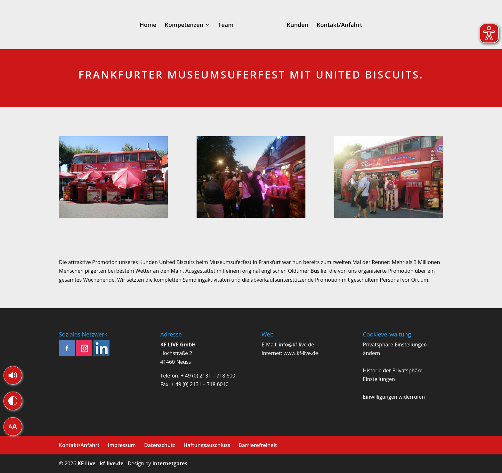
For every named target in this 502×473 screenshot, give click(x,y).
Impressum (122, 445)
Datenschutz (159, 445)
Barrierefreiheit (258, 445)
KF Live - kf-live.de (100, 463)
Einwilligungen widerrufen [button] (394, 396)
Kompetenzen (172, 25)
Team (214, 25)
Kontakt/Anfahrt (351, 25)
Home (136, 25)
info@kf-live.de (296, 344)
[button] (12, 375)
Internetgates (169, 463)
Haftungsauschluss (206, 445)
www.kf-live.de (300, 353)
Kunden (309, 25)
